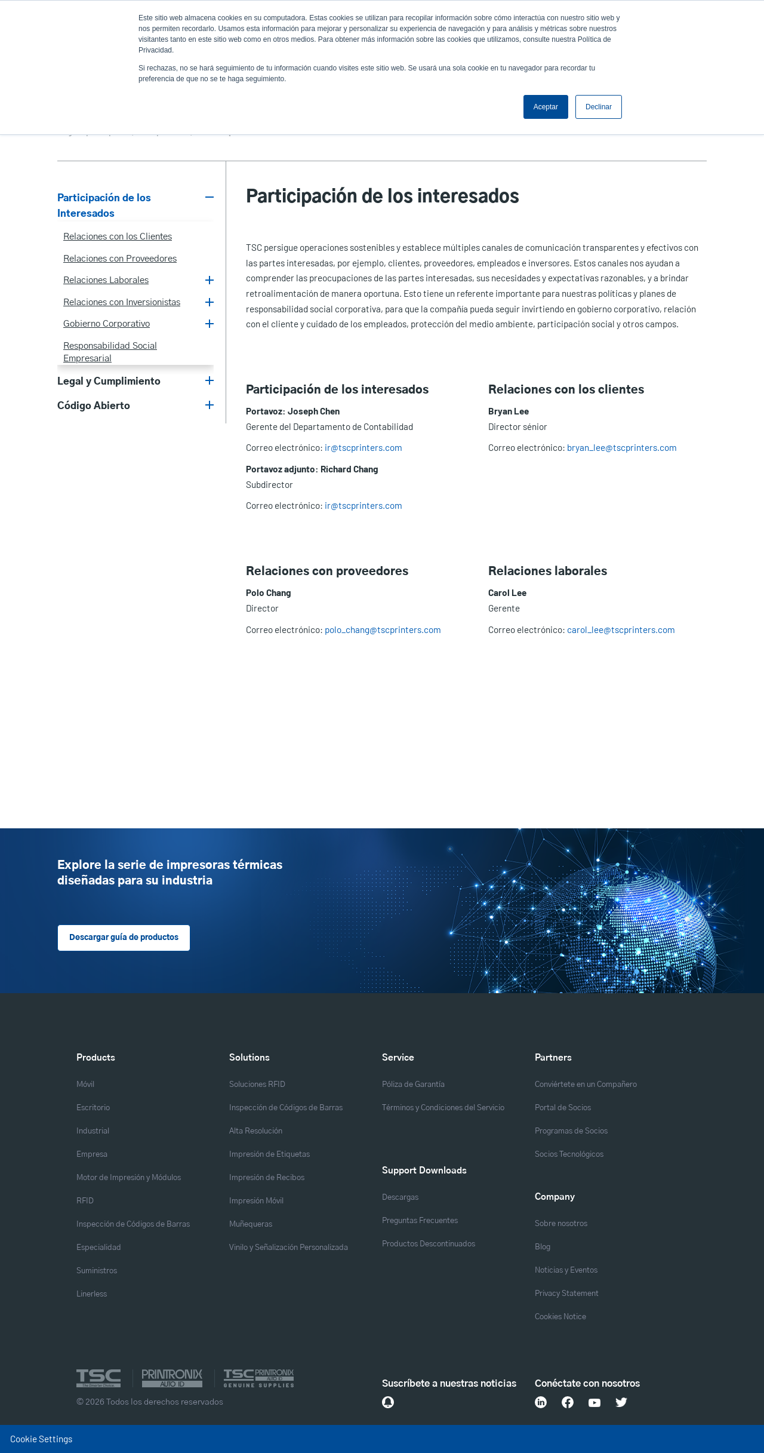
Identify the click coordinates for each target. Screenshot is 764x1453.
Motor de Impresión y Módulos (128, 1178)
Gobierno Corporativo (106, 324)
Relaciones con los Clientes (117, 236)
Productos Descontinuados (428, 1244)
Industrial (92, 1131)
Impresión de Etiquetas (269, 1155)
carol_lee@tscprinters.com (621, 629)
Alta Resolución (255, 1131)
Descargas (400, 1198)
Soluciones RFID (257, 1085)
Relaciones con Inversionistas (121, 302)
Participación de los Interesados (104, 206)
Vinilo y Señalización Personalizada (288, 1248)
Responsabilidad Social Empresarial (110, 352)
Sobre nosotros (561, 1224)
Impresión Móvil (256, 1201)
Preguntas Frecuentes (420, 1221)
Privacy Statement (567, 1294)
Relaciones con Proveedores (120, 258)
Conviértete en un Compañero (586, 1085)
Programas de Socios (571, 1131)
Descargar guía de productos (123, 938)
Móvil (85, 1085)
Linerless (91, 1294)
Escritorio (93, 1108)
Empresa (91, 1155)
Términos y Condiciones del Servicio (443, 1108)
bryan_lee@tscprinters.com (622, 447)
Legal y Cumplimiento (109, 381)
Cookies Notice (560, 1317)
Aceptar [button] (546, 107)
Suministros (96, 1271)
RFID (85, 1201)
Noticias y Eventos (566, 1270)
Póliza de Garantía (413, 1085)
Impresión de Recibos (266, 1178)
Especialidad (98, 1248)
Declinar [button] (599, 107)
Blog (542, 1247)
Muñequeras (250, 1224)
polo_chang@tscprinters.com (383, 629)
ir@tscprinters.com (363, 447)
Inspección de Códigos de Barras (133, 1224)
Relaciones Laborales (106, 280)
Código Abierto (93, 406)
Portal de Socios (563, 1108)
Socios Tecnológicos (569, 1155)
